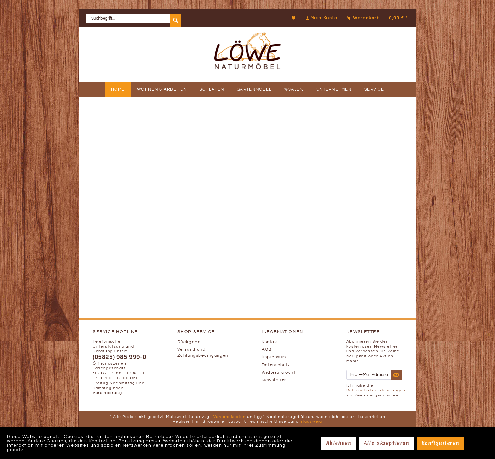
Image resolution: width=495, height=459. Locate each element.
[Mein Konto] (320, 18)
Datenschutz (276, 365)
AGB (267, 350)
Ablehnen (338, 443)
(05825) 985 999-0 (119, 357)
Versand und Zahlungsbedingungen (202, 353)
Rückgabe (189, 342)
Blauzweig (311, 422)
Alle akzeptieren (386, 443)
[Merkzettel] (294, 18)
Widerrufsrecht (278, 373)
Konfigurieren (440, 443)
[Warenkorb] (376, 18)
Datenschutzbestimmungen (376, 390)
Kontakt (270, 342)
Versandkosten (229, 417)
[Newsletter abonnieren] (396, 375)
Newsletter (274, 380)
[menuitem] (133, 18)
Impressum (274, 357)
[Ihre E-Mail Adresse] (368, 375)
